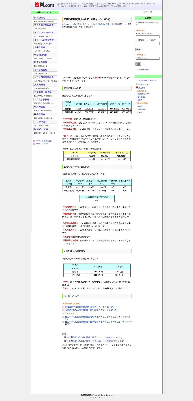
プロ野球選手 (40, 122)
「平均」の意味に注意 (44, 141)
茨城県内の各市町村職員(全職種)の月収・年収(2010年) (89, 307)
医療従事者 (39, 114)
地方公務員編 (40, 70)
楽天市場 (141, 88)
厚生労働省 (142, 97)
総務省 (140, 112)
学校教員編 (39, 107)
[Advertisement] (97, 15)
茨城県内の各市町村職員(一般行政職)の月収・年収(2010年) (91, 310)
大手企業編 (39, 47)
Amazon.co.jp (143, 84)
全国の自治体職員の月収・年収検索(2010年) (107, 24)
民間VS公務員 (41, 129)
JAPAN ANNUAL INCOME (147, 81)
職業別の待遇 (40, 55)
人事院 (140, 106)
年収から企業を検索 (44, 40)
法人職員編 (39, 84)
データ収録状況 (143, 69)
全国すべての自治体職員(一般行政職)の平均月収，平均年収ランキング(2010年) (98, 323)
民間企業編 (39, 17)
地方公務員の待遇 (79, 24)
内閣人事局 (142, 109)
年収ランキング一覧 (44, 32)
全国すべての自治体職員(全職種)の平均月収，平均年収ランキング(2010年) (97, 318)
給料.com (65, 24)
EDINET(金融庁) (143, 94)
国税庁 (140, 100)
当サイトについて (42, 144)
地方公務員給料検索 (44, 77)
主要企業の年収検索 (44, 25)
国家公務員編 (40, 62)
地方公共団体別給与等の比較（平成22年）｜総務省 (87, 337)
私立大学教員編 (41, 99)
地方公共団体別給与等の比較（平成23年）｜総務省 (87, 341)
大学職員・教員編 (42, 92)
